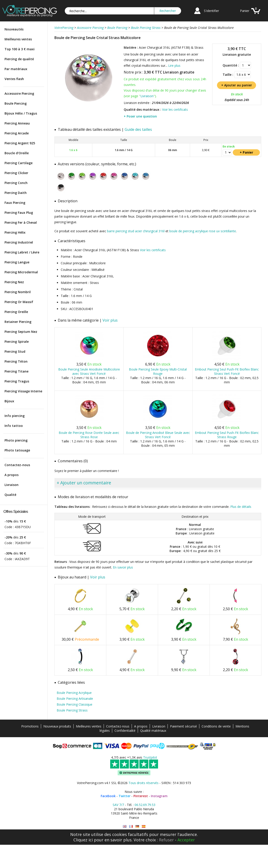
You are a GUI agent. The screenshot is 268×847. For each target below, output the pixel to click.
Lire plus (174, 65)
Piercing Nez (14, 282)
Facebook (108, 796)
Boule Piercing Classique (74, 704)
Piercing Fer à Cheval (21, 222)
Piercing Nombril (18, 292)
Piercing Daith (16, 193)
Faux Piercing (15, 202)
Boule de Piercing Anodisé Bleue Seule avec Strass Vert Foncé (158, 434)
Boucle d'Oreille (17, 153)
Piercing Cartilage (19, 163)
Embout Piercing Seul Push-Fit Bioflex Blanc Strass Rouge (227, 434)
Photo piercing (16, 440)
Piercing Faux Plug (19, 212)
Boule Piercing (16, 103)
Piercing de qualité (19, 59)
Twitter (125, 796)
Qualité (10, 495)
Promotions (30, 726)
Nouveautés (14, 29)
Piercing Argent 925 (20, 143)
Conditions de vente (216, 726)
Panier (244, 11)
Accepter (186, 839)
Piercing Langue (17, 262)
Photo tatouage (17, 450)
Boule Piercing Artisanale (75, 698)
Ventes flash (14, 79)
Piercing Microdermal (21, 272)
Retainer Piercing (18, 322)
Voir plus (110, 320)
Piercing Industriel (19, 242)
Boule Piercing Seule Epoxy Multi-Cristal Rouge (158, 371)
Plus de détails (240, 506)
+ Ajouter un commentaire (84, 483)
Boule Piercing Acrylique (74, 692)
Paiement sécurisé (183, 726)
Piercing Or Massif (19, 302)
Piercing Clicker (16, 173)
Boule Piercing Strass (72, 710)
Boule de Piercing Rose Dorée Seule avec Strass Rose (89, 434)
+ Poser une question (140, 116)
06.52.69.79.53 (145, 805)
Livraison (12, 485)
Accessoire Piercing (19, 93)
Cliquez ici (83, 839)
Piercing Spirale (17, 341)
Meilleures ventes (18, 39)
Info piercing (15, 416)
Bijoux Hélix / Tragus (21, 113)
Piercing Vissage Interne (23, 391)
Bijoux (9, 401)
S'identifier (211, 11)
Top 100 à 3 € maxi (20, 49)
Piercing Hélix (15, 232)
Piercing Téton (16, 361)
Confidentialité (124, 730)
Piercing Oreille (16, 312)
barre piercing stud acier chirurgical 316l (136, 231)
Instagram (159, 796)
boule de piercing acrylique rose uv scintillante (202, 231)
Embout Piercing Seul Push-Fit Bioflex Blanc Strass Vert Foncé (227, 371)
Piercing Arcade (17, 133)
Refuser (166, 839)
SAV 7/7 (118, 805)
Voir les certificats (175, 109)
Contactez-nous (17, 465)
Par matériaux (16, 69)
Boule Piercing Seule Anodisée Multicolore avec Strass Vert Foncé (89, 371)
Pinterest (140, 796)
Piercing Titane (16, 371)
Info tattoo (14, 426)
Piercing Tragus (17, 381)
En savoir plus (123, 567)
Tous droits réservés (143, 783)
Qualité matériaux (153, 730)
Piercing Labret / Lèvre (22, 252)
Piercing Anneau (17, 123)
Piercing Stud (15, 351)
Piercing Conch (16, 183)
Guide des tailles (138, 129)
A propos (12, 475)
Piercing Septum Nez (21, 331)
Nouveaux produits (57, 726)
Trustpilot (150, 757)
